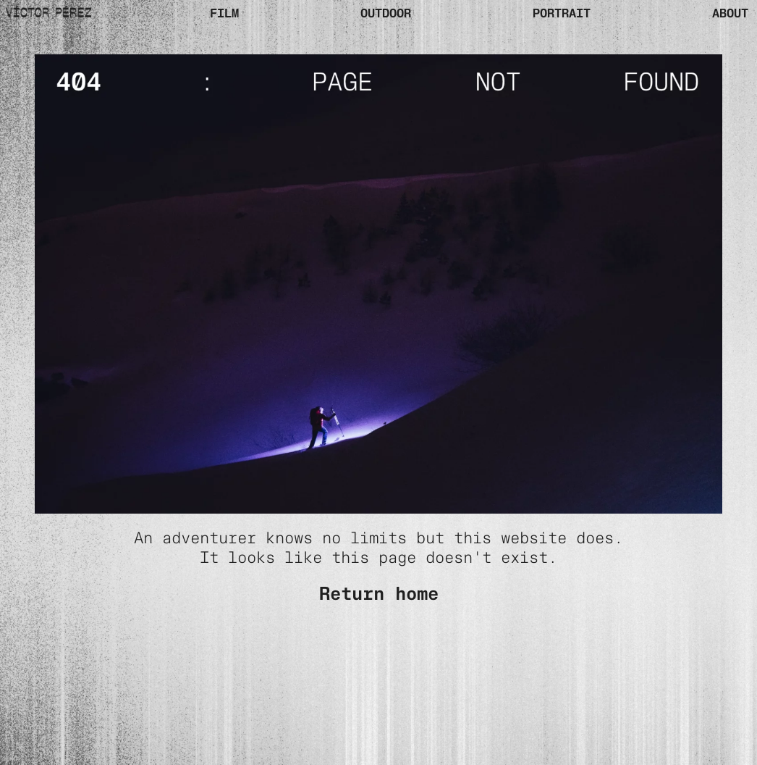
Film (224, 13)
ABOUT (730, 13)
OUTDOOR (385, 13)
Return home (379, 593)
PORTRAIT (562, 13)
